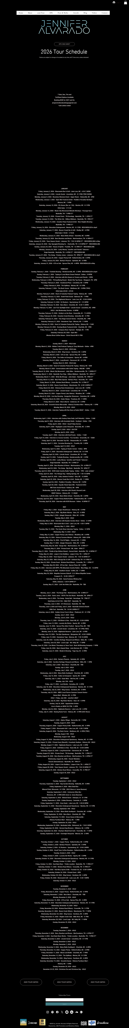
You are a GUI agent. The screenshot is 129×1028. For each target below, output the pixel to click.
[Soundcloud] (76, 1012)
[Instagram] (47, 1012)
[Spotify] (52, 1012)
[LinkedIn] (71, 1012)
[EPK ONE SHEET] (64, 44)
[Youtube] (66, 1012)
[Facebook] (57, 1012)
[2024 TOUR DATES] (64, 982)
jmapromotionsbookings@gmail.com (64, 103)
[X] (62, 1012)
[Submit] (64, 1004)
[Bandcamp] (81, 1012)
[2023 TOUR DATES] (98, 982)
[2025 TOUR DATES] (31, 982)
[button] (125, 2)
